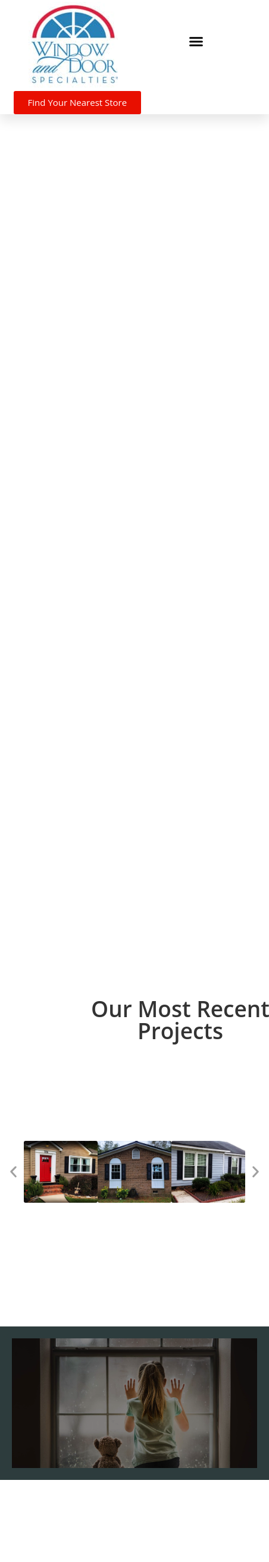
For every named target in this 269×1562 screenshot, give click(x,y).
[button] (195, 41)
